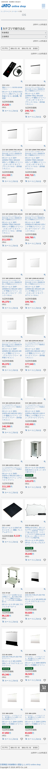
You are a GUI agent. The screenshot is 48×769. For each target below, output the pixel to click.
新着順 (35, 48)
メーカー (15, 11)
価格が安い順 (15, 48)
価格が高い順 (26, 48)
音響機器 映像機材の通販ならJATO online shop (20, 765)
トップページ (5, 11)
